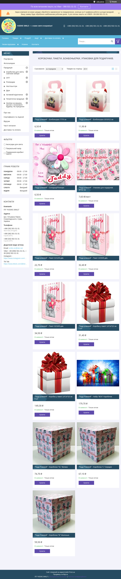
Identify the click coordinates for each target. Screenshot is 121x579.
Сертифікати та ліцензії (14, 117)
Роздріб (28, 38)
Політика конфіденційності (77, 577)
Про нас (7, 113)
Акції (36, 38)
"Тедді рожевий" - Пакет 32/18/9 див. (49, 326)
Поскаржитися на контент (58, 577)
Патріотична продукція (15, 99)
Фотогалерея (9, 63)
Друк (8, 90)
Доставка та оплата (52, 38)
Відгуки (7, 121)
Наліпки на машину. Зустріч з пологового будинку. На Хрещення (15, 105)
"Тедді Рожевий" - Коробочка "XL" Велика (51, 467)
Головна (5, 38)
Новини (25, 44)
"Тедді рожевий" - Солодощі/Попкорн (49, 188)
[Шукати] (112, 41)
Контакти (84, 7)
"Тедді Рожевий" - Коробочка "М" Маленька (52, 535)
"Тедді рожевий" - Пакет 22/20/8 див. (93, 258)
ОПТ (8, 78)
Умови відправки (8, 44)
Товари (15, 38)
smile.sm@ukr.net (16, 248)
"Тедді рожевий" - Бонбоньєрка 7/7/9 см (50, 119)
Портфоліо (8, 59)
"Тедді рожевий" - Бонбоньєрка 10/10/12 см (96, 119)
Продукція (8, 68)
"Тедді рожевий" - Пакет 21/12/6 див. (49, 258)
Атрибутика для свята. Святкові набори (15, 73)
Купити (42, 135)
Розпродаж (10, 82)
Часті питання (10, 126)
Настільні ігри (11, 86)
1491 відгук (100, 2)
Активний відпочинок (14, 95)
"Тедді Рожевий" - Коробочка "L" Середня (95, 467)
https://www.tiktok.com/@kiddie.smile (15, 264)
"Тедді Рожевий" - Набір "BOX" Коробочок (95, 397)
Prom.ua (72, 572)
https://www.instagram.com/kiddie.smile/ (15, 258)
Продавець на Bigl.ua (60, 574)
